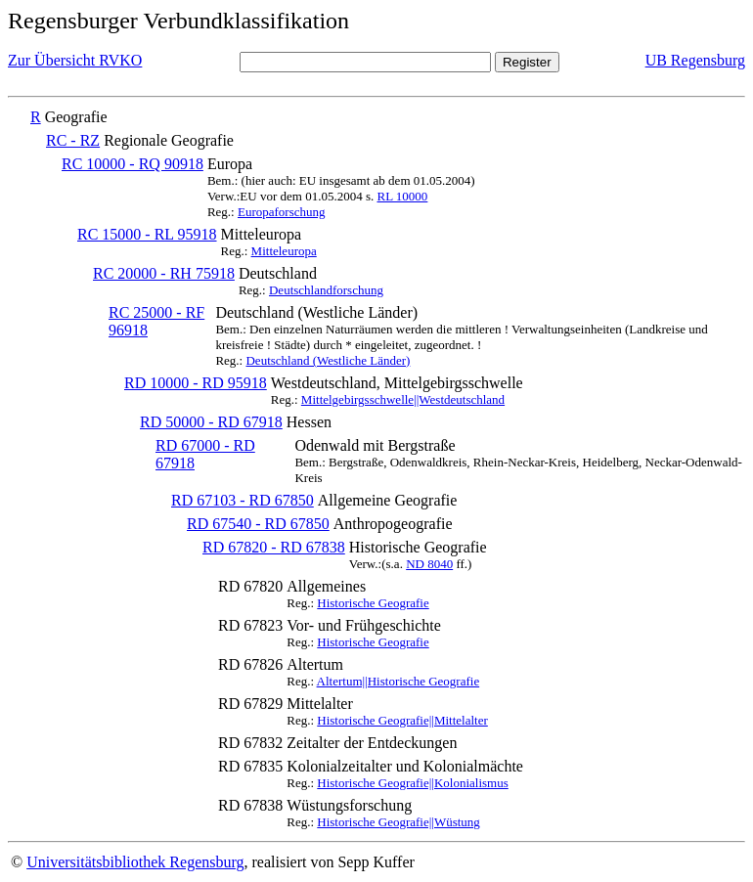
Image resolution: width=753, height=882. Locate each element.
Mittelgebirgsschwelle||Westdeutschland (403, 399)
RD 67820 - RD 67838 (273, 547)
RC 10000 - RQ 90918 (132, 163)
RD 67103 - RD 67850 (242, 500)
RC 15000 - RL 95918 (147, 234)
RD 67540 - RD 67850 (258, 523)
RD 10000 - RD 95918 (195, 383)
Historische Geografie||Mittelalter (402, 720)
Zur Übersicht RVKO (75, 60)
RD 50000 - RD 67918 (211, 422)
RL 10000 (401, 196)
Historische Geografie (372, 602)
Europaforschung (282, 211)
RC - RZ (73, 140)
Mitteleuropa (284, 250)
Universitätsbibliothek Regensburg (135, 862)
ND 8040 (429, 563)
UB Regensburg (695, 60)
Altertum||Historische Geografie (398, 681)
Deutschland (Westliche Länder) (327, 360)
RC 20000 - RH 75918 (164, 273)
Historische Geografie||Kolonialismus (412, 782)
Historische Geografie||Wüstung (398, 822)
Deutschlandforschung (326, 290)
